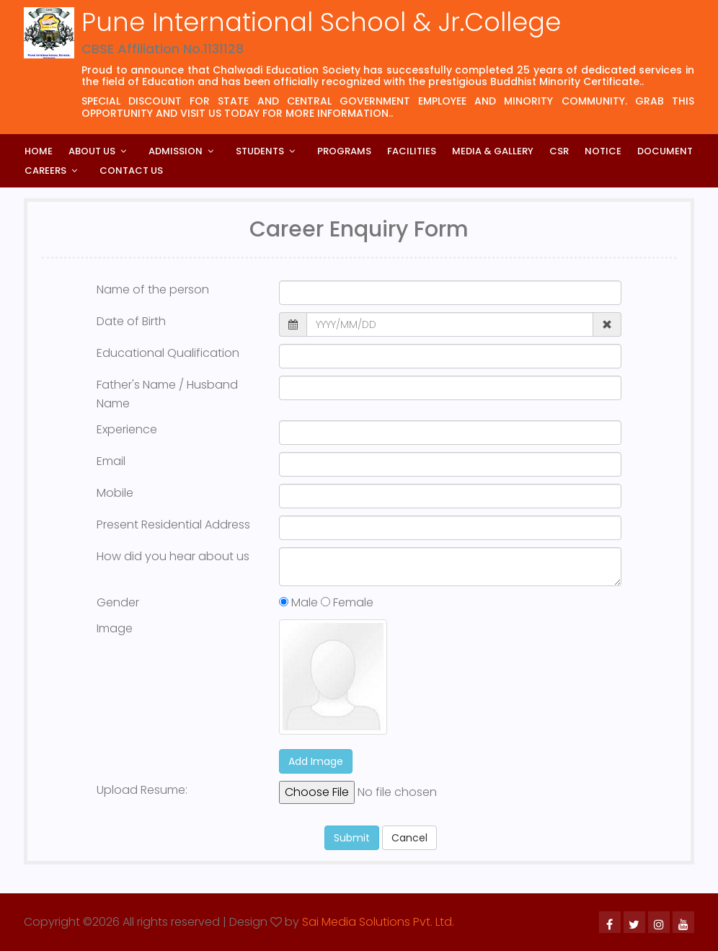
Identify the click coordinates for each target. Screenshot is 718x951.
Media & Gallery (492, 151)
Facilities (411, 151)
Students (260, 151)
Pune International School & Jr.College (321, 22)
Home (39, 151)
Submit (352, 838)
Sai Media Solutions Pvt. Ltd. (378, 922)
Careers (45, 170)
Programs (344, 151)
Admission (176, 151)
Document (665, 151)
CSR (559, 151)
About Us (91, 151)
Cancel (409, 838)
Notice (603, 151)
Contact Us (131, 170)
